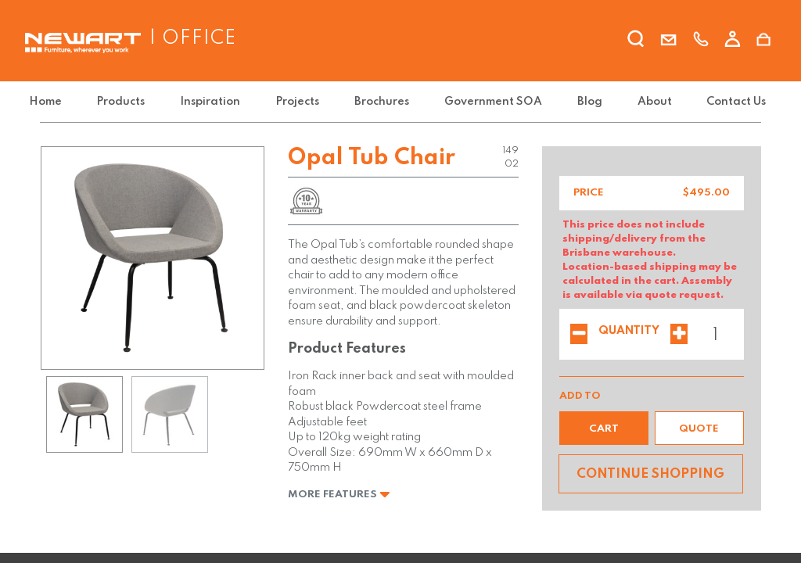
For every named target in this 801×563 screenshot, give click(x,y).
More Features (339, 494)
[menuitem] (59, 102)
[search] (636, 41)
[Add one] (679, 335)
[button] (603, 428)
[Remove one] (579, 335)
